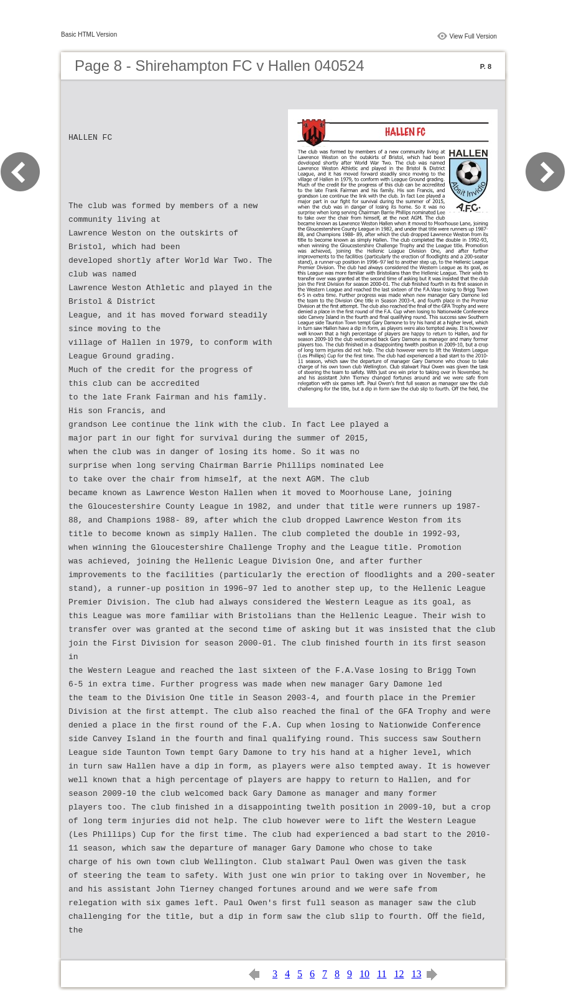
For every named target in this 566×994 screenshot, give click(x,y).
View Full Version (473, 36)
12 (399, 974)
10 (364, 974)
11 (381, 974)
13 (416, 974)
